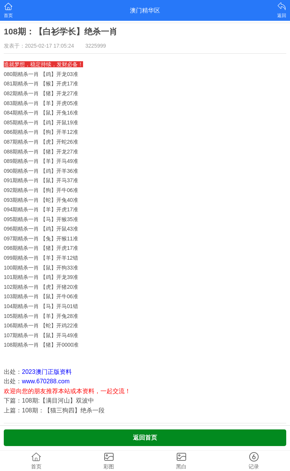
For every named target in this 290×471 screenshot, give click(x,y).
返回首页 (145, 437)
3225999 (95, 46)
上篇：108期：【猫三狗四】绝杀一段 (54, 410)
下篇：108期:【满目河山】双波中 (49, 400)
